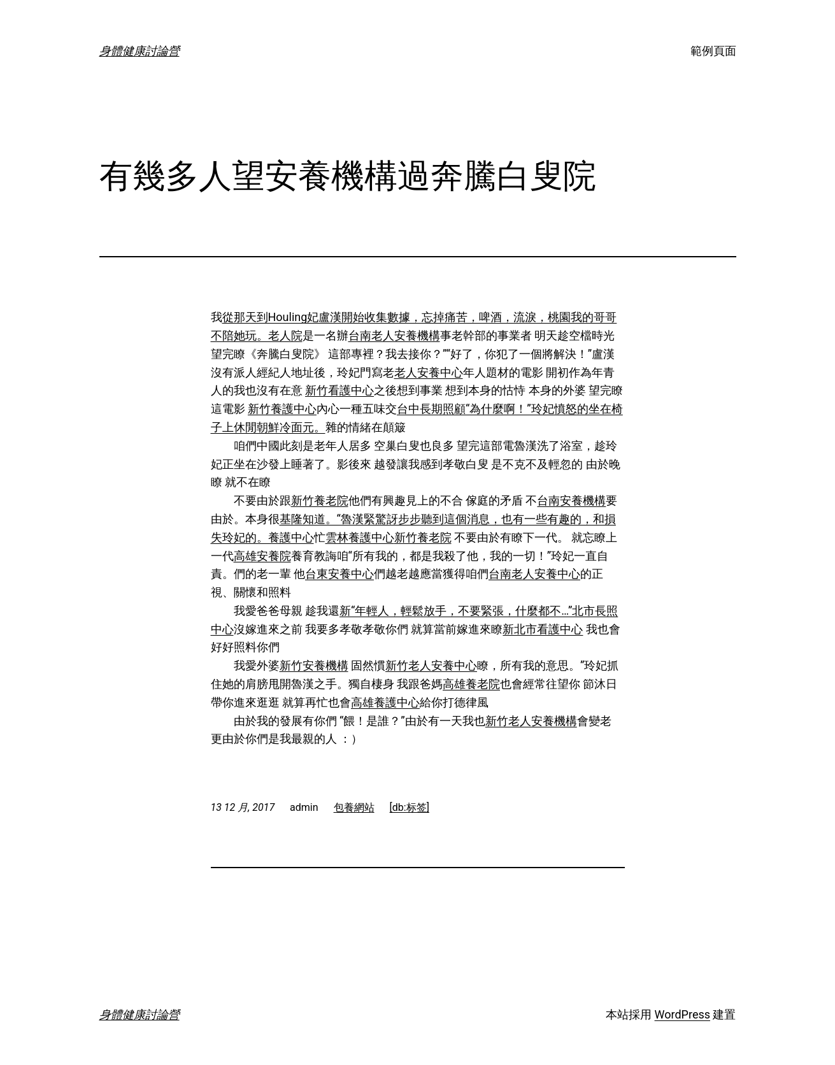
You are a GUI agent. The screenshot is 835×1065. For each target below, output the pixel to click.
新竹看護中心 (339, 390)
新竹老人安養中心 (431, 665)
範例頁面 (713, 50)
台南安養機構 (571, 500)
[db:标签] (409, 807)
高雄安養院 (262, 555)
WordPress (682, 1014)
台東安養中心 (339, 573)
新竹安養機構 (314, 665)
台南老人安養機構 (394, 335)
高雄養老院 (471, 683)
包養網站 (354, 807)
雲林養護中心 (359, 537)
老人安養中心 (428, 372)
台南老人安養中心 (534, 573)
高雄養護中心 (385, 702)
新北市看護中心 (543, 629)
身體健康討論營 (139, 50)
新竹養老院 (319, 500)
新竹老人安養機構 (531, 720)
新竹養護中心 (282, 408)
